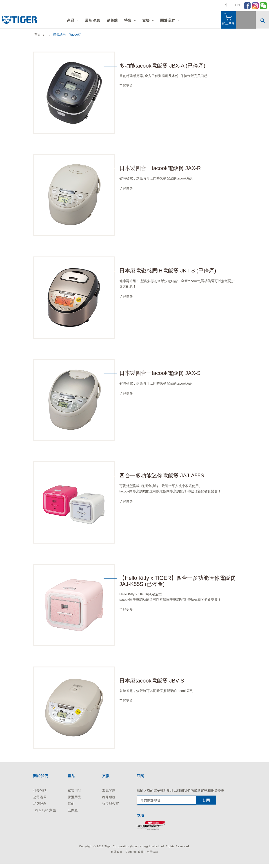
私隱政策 (116, 851)
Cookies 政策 (134, 851)
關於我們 (167, 20)
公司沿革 (40, 797)
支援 (146, 20)
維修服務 (109, 797)
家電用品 (74, 790)
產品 (71, 20)
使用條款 (152, 851)
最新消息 (92, 20)
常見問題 (109, 790)
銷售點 (112, 20)
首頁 (37, 34)
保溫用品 (74, 797)
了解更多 (126, 86)
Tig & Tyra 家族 (44, 810)
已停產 (73, 810)
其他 (71, 803)
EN (237, 5)
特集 (128, 20)
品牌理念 (40, 803)
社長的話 (40, 790)
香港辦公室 (110, 803)
